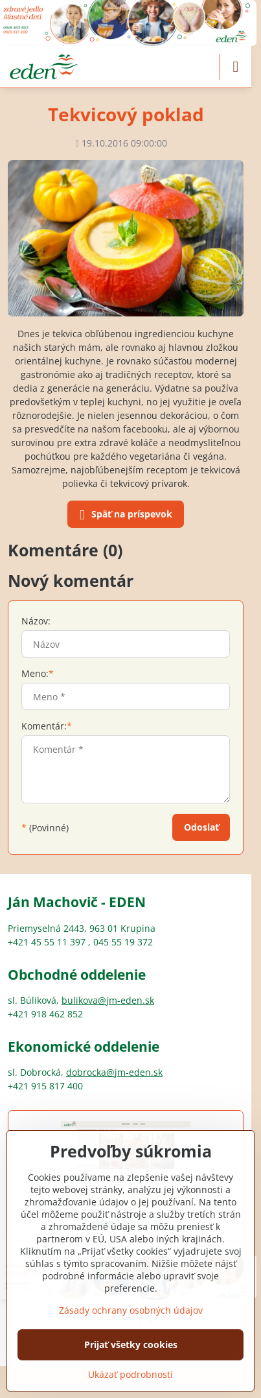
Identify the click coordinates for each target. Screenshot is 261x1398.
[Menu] (235, 67)
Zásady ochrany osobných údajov (131, 1310)
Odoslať (201, 827)
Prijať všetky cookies (130, 1344)
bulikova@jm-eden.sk (108, 1000)
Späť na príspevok (123, 515)
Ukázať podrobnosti (130, 1374)
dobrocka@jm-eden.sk (114, 1072)
